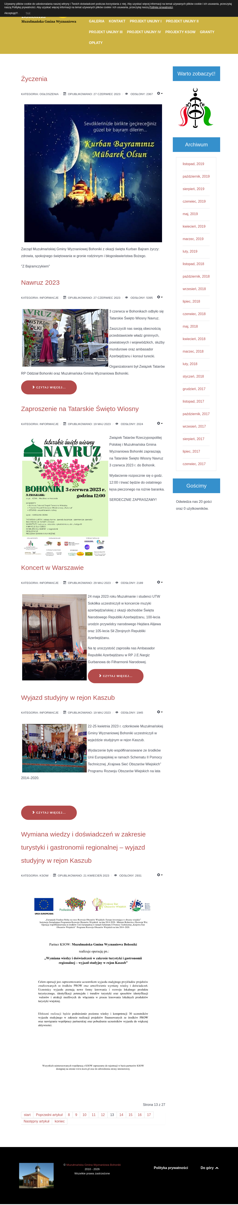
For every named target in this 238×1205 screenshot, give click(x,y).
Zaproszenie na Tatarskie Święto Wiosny (80, 408)
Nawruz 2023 (40, 282)
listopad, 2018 (193, 264)
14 (121, 1115)
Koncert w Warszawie (52, 567)
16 (140, 1115)
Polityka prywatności (171, 1168)
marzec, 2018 (193, 351)
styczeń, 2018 (193, 376)
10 (85, 1115)
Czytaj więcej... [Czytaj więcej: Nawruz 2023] (49, 387)
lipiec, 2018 (191, 301)
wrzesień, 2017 (194, 426)
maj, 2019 (190, 214)
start (27, 1115)
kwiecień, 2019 (194, 226)
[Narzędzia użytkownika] (160, 94)
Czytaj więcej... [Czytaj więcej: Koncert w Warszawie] (116, 676)
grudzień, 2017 (194, 389)
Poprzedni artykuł (49, 1115)
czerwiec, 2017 (194, 464)
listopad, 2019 (193, 164)
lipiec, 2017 (191, 451)
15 (131, 1115)
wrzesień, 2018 (194, 289)
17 (149, 1115)
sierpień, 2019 (193, 189)
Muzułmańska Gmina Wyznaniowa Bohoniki (93, 1164)
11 (94, 1115)
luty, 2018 (190, 364)
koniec (60, 1121)
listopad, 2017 (193, 401)
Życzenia (34, 78)
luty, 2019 (190, 251)
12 (103, 1115)
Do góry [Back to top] (210, 1168)
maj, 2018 (190, 326)
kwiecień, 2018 (194, 339)
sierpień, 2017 (193, 439)
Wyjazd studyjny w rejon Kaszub (68, 697)
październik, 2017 (196, 414)
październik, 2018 (196, 276)
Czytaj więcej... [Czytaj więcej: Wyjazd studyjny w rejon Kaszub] (49, 812)
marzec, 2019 (193, 239)
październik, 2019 (196, 176)
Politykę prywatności (161, 7)
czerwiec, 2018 (194, 314)
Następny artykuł (36, 1121)
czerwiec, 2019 (194, 201)
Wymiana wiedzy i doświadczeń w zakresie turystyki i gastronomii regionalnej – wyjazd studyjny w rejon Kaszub (83, 847)
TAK (27, 12)
